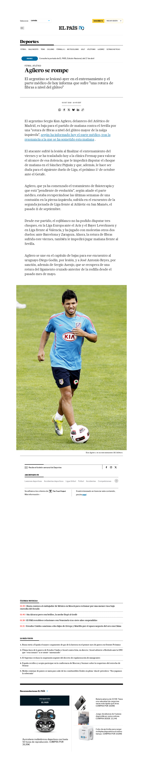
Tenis (43, 49)
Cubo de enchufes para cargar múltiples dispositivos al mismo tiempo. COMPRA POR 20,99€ (109, 731)
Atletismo (91, 49)
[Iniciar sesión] (114, 21)
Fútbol (23, 49)
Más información (32, 494)
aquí (84, 494)
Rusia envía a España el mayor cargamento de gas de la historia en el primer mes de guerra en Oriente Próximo (71, 645)
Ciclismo (50, 49)
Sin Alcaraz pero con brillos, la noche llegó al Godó (51, 614)
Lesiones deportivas (33, 481)
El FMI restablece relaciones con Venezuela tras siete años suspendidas (61, 620)
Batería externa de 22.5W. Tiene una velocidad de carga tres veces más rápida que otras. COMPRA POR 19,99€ (109, 702)
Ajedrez (101, 49)
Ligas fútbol (71, 481)
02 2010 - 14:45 (71, 103)
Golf (83, 49)
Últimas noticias (113, 49)
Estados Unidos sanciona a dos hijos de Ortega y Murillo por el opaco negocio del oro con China (73, 626)
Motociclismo (73, 49)
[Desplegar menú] (22, 28)
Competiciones (104, 481)
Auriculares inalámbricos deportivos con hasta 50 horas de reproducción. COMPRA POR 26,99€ (45, 742)
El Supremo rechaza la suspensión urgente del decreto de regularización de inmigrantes (61, 658)
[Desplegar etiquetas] (116, 481)
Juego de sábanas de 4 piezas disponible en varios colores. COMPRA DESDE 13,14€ (108, 716)
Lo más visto (26, 638)
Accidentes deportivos (53, 481)
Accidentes (91, 481)
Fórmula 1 (60, 49)
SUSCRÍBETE (98, 21)
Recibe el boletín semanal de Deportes (45, 467)
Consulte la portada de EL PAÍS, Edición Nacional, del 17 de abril (66, 58)
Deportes (29, 41)
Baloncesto (33, 49)
